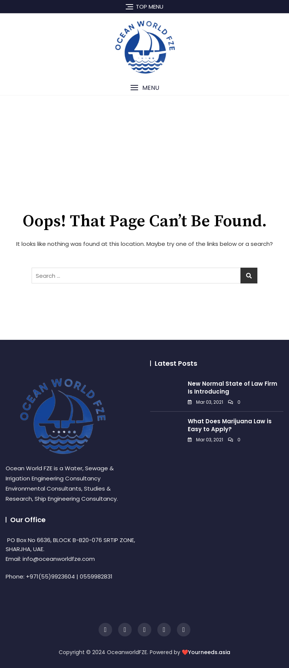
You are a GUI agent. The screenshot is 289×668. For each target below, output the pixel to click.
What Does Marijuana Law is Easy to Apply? (230, 425)
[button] (144, 87)
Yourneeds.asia (209, 652)
